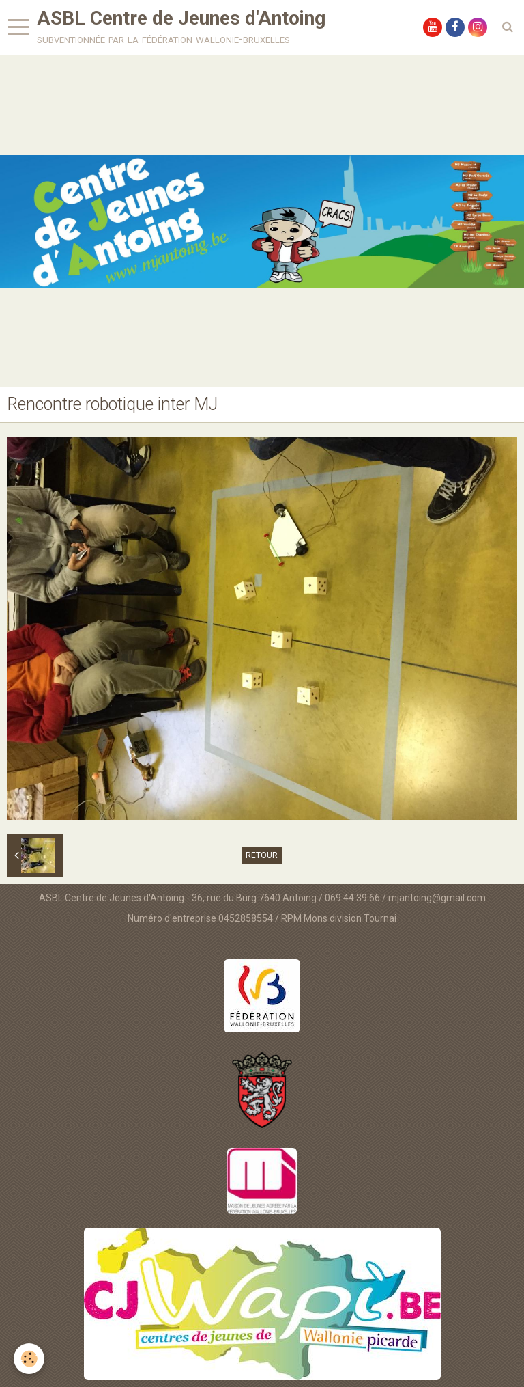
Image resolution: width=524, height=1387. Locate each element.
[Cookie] (29, 1358)
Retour (262, 855)
